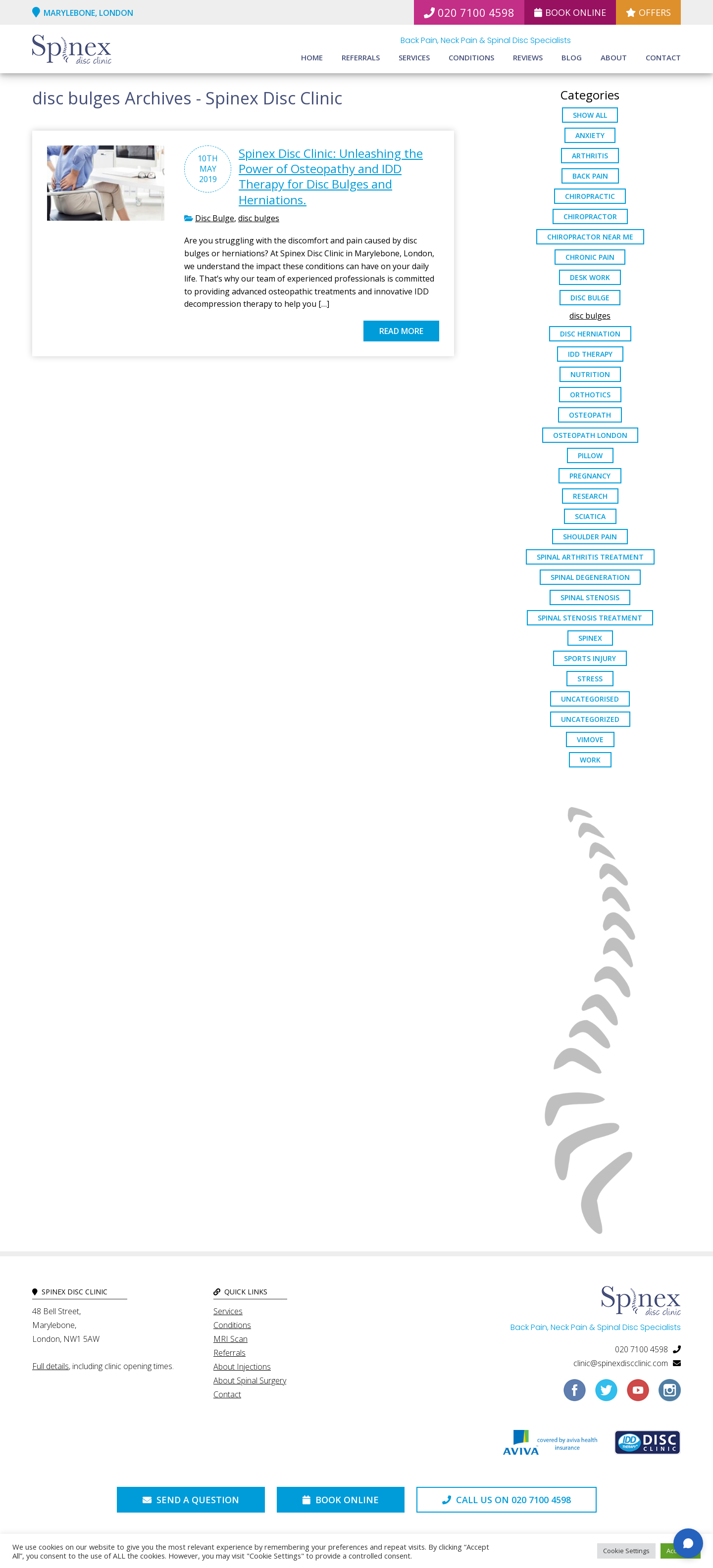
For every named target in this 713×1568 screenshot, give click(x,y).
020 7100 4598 (469, 12)
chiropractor (590, 216)
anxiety (590, 135)
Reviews (528, 57)
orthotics (590, 394)
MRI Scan (230, 1338)
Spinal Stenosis (589, 597)
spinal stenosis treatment (590, 617)
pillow (590, 455)
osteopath (590, 415)
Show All (590, 115)
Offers (648, 12)
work (590, 759)
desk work (590, 277)
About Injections (242, 1366)
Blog (571, 57)
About (614, 57)
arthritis (590, 155)
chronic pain (589, 257)
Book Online (570, 12)
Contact (663, 57)
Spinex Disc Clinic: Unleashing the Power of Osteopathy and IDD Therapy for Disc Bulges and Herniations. (331, 176)
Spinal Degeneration (590, 577)
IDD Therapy (590, 354)
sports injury (590, 658)
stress (590, 678)
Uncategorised (590, 699)
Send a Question (191, 1500)
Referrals (361, 57)
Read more (401, 331)
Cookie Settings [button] (626, 1550)
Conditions (471, 57)
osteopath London (590, 435)
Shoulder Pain (590, 536)
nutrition (590, 374)
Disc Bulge (214, 218)
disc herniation (590, 333)
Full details (50, 1366)
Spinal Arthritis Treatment (590, 557)
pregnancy (590, 475)
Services (414, 57)
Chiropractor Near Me (590, 236)
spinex (590, 638)
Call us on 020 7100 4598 (506, 1500)
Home (312, 57)
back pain (590, 176)
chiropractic (590, 196)
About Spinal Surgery (249, 1380)
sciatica (590, 516)
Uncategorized (590, 719)
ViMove (590, 739)
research (590, 496)
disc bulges (258, 218)
